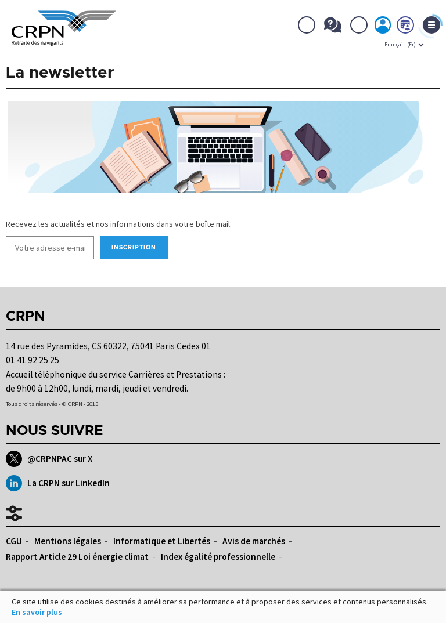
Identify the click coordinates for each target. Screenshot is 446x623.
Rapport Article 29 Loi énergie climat (77, 556)
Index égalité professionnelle (218, 556)
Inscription (134, 248)
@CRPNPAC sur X (49, 459)
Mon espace (383, 27)
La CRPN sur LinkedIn (58, 483)
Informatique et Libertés (161, 540)
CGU (14, 540)
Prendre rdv (406, 27)
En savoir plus (37, 612)
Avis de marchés (253, 540)
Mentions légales (67, 540)
